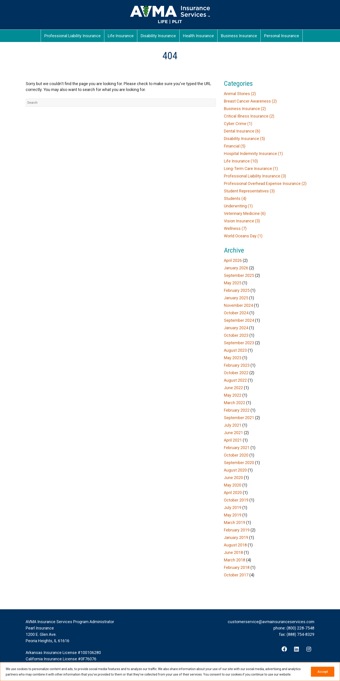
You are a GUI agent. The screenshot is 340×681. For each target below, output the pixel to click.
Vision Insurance (242, 221)
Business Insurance (245, 108)
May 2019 (232, 515)
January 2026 (236, 268)
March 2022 (234, 402)
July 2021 (232, 425)
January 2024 (236, 327)
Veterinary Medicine (245, 213)
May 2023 (232, 357)
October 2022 (236, 372)
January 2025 (236, 297)
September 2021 (239, 417)
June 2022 (233, 387)
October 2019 (236, 500)
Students (235, 198)
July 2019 (232, 507)
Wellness (235, 228)
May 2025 (232, 282)
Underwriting (238, 206)
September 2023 (239, 342)
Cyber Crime (238, 123)
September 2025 (239, 275)
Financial (234, 146)
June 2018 (233, 552)
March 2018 (234, 560)
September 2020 (239, 462)
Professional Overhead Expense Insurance (265, 183)
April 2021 (233, 440)
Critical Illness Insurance (249, 116)
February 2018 (237, 567)
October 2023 (236, 335)
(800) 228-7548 (300, 628)
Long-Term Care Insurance (251, 168)
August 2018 (235, 545)
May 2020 (232, 485)
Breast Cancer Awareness (250, 101)
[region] (170, 671)
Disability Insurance (244, 138)
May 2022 (232, 395)
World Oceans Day (243, 236)
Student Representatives (249, 191)
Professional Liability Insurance (255, 176)
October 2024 (236, 312)
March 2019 (234, 522)
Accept (323, 672)
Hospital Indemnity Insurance (253, 153)
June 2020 (233, 477)
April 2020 (233, 492)
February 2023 (237, 365)
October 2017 (236, 575)
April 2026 (233, 260)
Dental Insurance (242, 131)
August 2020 (235, 470)
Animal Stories (240, 93)
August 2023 (235, 350)
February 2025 (237, 290)
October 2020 (236, 455)
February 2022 (237, 410)
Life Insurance (241, 161)
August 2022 (235, 380)
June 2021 (233, 432)
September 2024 (239, 320)
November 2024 (238, 305)
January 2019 (236, 537)
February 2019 (237, 530)
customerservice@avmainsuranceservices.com (270, 621)
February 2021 (237, 447)
